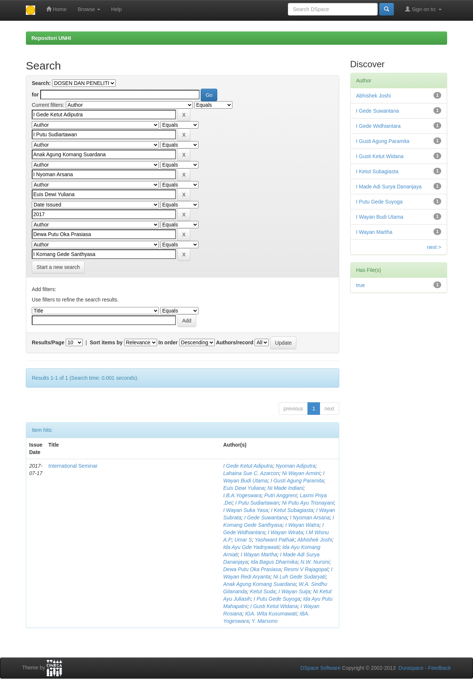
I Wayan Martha (259, 554)
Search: (41, 83)
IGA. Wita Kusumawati (271, 614)
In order (168, 342)
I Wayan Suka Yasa (245, 510)
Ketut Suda (262, 591)
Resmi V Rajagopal (306, 569)
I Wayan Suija (294, 591)
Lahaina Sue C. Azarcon (251, 473)
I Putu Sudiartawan (257, 503)
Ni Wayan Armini (301, 473)
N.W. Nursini (314, 562)
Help (116, 9)
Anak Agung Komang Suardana (259, 584)
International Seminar (73, 466)
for (35, 95)
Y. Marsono (265, 621)
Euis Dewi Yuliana (244, 488)
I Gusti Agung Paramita (297, 481)
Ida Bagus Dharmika (274, 562)
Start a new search (58, 267)
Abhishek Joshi (314, 540)
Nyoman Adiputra (296, 466)
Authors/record (234, 342)
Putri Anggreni (280, 495)
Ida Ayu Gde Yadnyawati (251, 547)
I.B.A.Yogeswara (242, 495)
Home (56, 9)
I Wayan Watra (302, 525)
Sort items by (106, 342)
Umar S (243, 540)
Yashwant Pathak (275, 540)
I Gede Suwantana (265, 518)
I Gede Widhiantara (378, 126)
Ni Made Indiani (285, 488)
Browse (89, 9)
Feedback (439, 668)
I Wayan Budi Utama (380, 217)
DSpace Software (320, 668)
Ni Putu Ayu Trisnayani (308, 503)
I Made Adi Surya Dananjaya (389, 187)
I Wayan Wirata (285, 532)
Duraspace (410, 668)
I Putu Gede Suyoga (276, 599)
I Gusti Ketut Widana (273, 606)
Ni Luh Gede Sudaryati (299, 577)
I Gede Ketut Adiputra (248, 466)
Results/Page (48, 342)
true (360, 285)
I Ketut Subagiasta (292, 510)
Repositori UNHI (51, 38)
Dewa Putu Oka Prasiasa (252, 569)
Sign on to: (423, 9)
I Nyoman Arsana (310, 518)
